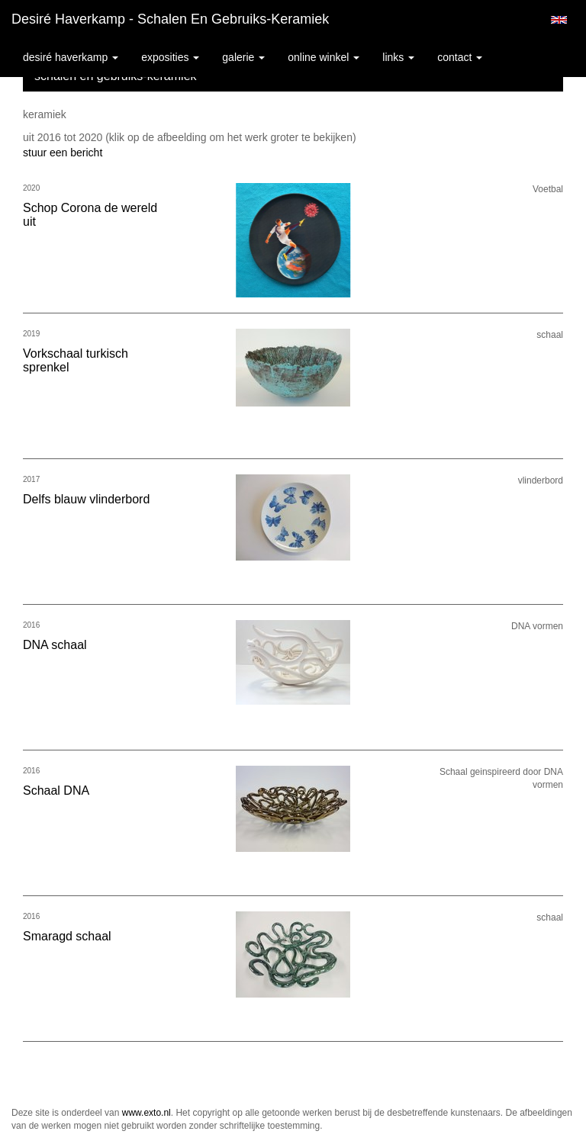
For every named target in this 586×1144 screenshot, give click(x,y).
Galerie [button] (243, 57)
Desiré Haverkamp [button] (70, 57)
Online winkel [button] (323, 57)
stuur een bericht (62, 152)
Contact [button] (459, 57)
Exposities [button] (170, 57)
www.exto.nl (146, 1112)
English (559, 19)
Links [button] (398, 57)
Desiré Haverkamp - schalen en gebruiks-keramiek (170, 19)
